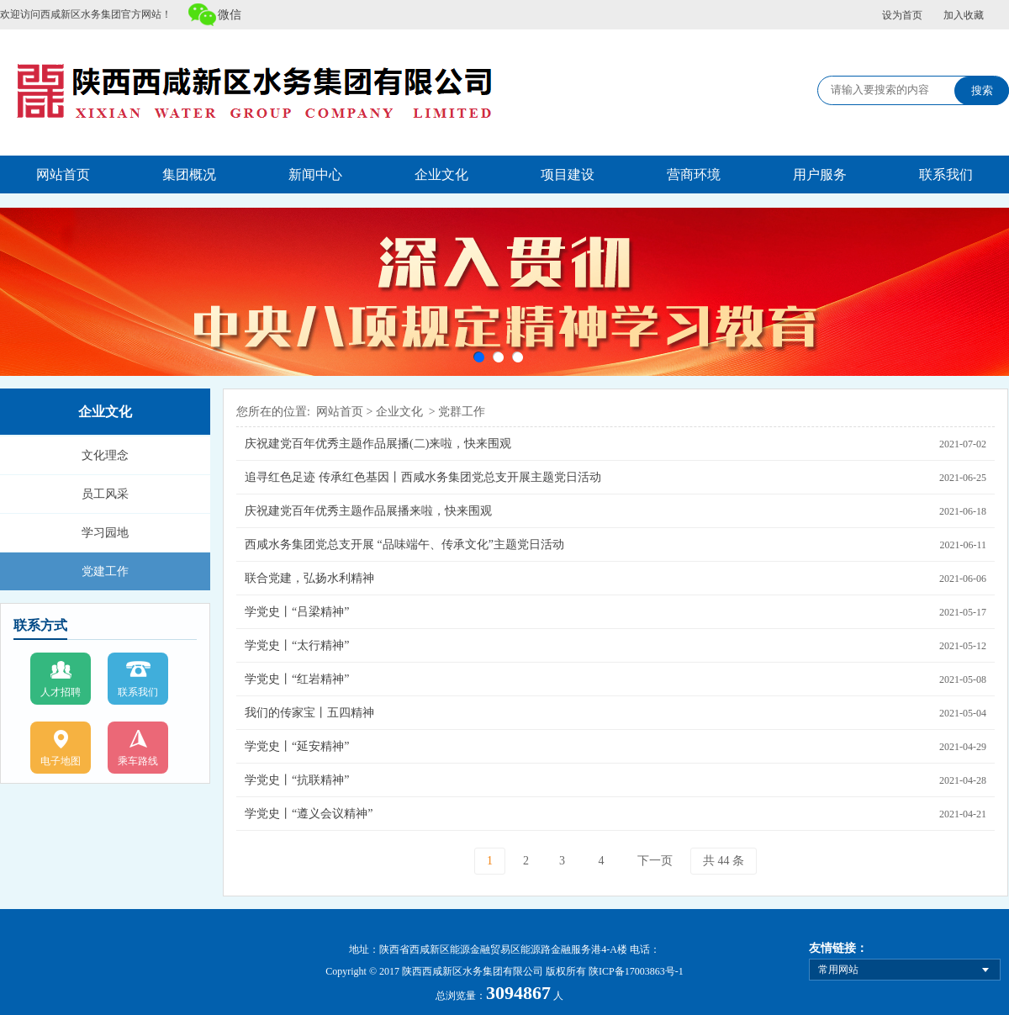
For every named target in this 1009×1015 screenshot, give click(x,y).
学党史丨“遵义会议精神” (308, 813)
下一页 (655, 860)
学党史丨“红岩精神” (297, 679)
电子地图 (60, 761)
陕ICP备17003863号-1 (636, 971)
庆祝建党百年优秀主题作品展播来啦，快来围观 (368, 511)
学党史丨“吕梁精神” (297, 611)
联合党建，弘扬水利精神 (309, 578)
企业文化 (441, 174)
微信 (229, 14)
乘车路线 (138, 761)
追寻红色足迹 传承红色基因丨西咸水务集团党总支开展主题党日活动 (423, 477)
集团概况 (189, 174)
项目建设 (567, 174)
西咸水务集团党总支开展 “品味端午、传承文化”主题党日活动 (404, 544)
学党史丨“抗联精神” (297, 780)
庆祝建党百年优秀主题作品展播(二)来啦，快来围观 (378, 443)
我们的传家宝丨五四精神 (309, 712)
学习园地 (105, 532)
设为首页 (902, 15)
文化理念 (105, 455)
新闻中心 (315, 174)
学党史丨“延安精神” (297, 746)
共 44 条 (723, 860)
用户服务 (820, 174)
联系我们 (946, 174)
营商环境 (694, 174)
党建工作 (105, 571)
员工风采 (105, 494)
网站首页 (63, 174)
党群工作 (461, 411)
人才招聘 (60, 692)
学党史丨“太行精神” (297, 645)
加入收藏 (963, 15)
